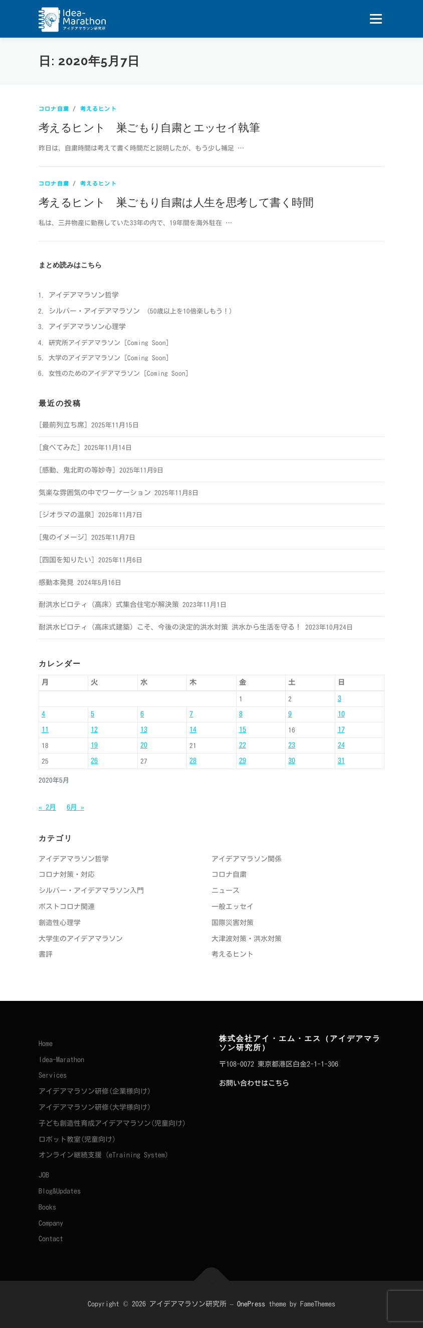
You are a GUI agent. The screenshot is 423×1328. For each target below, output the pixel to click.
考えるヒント (98, 108)
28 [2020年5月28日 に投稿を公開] (192, 760)
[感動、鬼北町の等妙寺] (77, 470)
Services (53, 1075)
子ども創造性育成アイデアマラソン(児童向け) (112, 1123)
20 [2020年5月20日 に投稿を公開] (143, 745)
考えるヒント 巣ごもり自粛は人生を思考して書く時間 (176, 201)
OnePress (251, 1303)
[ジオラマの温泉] (67, 514)
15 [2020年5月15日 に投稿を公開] (242, 729)
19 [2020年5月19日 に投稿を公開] (94, 745)
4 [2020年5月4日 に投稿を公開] (43, 713)
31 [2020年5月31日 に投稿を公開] (341, 760)
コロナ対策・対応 (67, 874)
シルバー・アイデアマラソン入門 (91, 890)
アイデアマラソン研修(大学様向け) (95, 1107)
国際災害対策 (233, 922)
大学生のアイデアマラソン (81, 938)
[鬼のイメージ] (63, 537)
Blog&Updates (60, 1191)
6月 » (75, 807)
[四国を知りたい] (67, 559)
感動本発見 (56, 582)
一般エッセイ (233, 906)
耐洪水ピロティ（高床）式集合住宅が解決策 (109, 604)
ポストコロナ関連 (67, 906)
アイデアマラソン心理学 (87, 326)
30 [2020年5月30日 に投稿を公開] (291, 760)
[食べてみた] (60, 447)
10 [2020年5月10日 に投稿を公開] (341, 713)
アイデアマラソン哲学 (84, 295)
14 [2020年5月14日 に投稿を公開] (192, 729)
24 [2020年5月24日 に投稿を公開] (341, 745)
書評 (46, 954)
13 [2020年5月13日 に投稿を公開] (143, 729)
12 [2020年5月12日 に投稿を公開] (94, 729)
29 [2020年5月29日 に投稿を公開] (242, 760)
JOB (44, 1174)
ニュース (226, 890)
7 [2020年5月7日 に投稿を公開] (191, 713)
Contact (51, 1238)
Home (46, 1043)
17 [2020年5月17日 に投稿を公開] (341, 729)
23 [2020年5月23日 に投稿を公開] (291, 745)
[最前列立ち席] (63, 424)
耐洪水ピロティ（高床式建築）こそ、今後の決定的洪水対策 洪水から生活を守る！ (170, 627)
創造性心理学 (60, 922)
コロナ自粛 (54, 108)
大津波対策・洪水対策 (247, 938)
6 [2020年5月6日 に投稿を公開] (142, 713)
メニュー (375, 18)
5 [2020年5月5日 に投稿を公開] (92, 713)
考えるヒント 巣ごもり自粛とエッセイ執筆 (149, 126)
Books (47, 1207)
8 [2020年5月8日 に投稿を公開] (241, 713)
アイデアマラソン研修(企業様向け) (95, 1091)
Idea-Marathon (61, 1059)
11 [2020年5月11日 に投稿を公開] (45, 729)
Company (51, 1223)
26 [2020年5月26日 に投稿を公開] (94, 760)
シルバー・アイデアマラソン (94, 311)
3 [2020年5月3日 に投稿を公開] (339, 698)
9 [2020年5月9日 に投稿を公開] (290, 713)
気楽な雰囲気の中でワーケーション (95, 492)
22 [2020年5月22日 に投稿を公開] (242, 745)
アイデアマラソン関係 (247, 858)
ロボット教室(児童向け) (77, 1139)
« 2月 (47, 807)
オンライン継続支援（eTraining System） (105, 1154)
